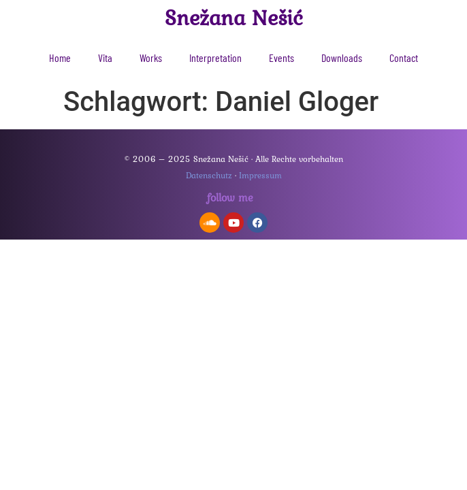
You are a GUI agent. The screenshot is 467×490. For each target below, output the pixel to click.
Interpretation (215, 57)
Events (281, 57)
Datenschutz (209, 175)
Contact (403, 57)
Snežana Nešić (234, 17)
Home (60, 57)
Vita (105, 57)
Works (151, 57)
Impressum (260, 175)
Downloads (341, 57)
